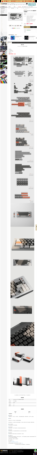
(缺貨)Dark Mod (28, 17)
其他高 (1, 31)
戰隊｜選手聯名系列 (24, 6)
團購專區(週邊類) (2, 12)
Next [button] (35, 1)
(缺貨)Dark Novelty (28, 19)
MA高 (1, 22)
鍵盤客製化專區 (3, 8)
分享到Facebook (12, 28)
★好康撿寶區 (19, 6)
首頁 (9, 8)
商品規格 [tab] (14, 42)
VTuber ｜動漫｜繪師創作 (30, 6)
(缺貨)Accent (31, 17)
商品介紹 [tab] (10, 42)
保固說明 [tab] (18, 42)
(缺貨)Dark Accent (28, 18)
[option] (18, 1)
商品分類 (2, 6)
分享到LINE (14, 28)
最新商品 (10, 6)
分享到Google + (13, 28)
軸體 (1, 32)
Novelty (31, 18)
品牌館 (14, 6)
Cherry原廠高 (2, 16)
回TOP (22, 447)
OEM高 (1, 17)
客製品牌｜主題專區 (3, 10)
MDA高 (1, 21)
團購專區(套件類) (2, 11)
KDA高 (1, 20)
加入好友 (35, 450)
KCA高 (1, 19)
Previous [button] (0, 1)
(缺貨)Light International (33, 19)
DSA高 (1, 18)
